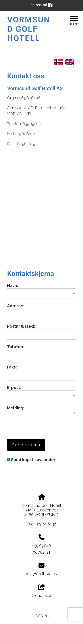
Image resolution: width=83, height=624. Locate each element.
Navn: (12, 285)
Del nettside (41, 591)
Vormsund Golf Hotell (28, 29)
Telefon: (15, 346)
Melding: (15, 408)
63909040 (41, 545)
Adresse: (15, 305)
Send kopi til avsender (33, 459)
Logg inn (41, 616)
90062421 (41, 552)
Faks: (12, 367)
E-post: (14, 387)
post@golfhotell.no (42, 574)
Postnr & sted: (21, 326)
